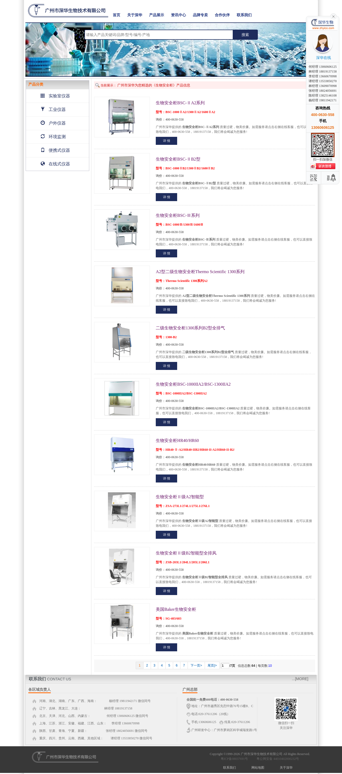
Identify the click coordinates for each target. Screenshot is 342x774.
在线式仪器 (55, 164)
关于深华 (134, 15)
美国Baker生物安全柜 (176, 609)
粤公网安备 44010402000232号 (276, 759)
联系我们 (244, 15)
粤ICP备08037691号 (234, 759)
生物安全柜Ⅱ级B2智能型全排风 (186, 553)
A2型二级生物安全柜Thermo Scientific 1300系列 (200, 271)
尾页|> (212, 665)
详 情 (166, 141)
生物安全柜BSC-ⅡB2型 (178, 159)
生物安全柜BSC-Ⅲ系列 (178, 215)
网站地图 (257, 767)
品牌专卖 (200, 15)
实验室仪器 (55, 96)
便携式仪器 (55, 150)
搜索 (245, 35)
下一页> (196, 665)
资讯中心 (178, 15)
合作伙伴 (222, 15)
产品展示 (156, 15)
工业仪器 (53, 109)
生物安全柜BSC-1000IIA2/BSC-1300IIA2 (193, 384)
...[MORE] (300, 679)
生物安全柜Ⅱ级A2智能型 (180, 496)
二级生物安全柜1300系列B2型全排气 (190, 328)
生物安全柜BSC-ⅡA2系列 (180, 103)
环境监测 (53, 136)
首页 (116, 15)
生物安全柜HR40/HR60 (177, 440)
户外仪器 (53, 123)
